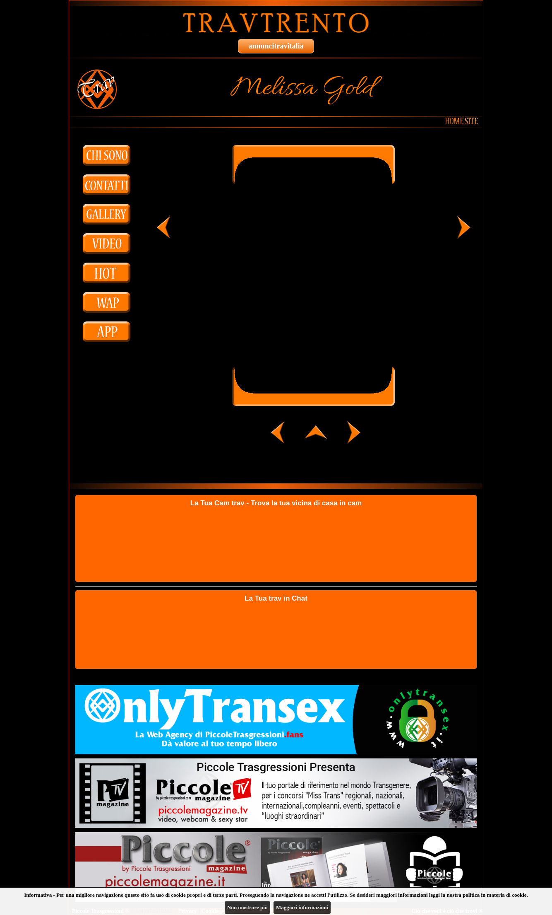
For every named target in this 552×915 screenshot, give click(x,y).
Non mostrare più (247, 907)
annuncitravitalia (275, 46)
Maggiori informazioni (302, 907)
